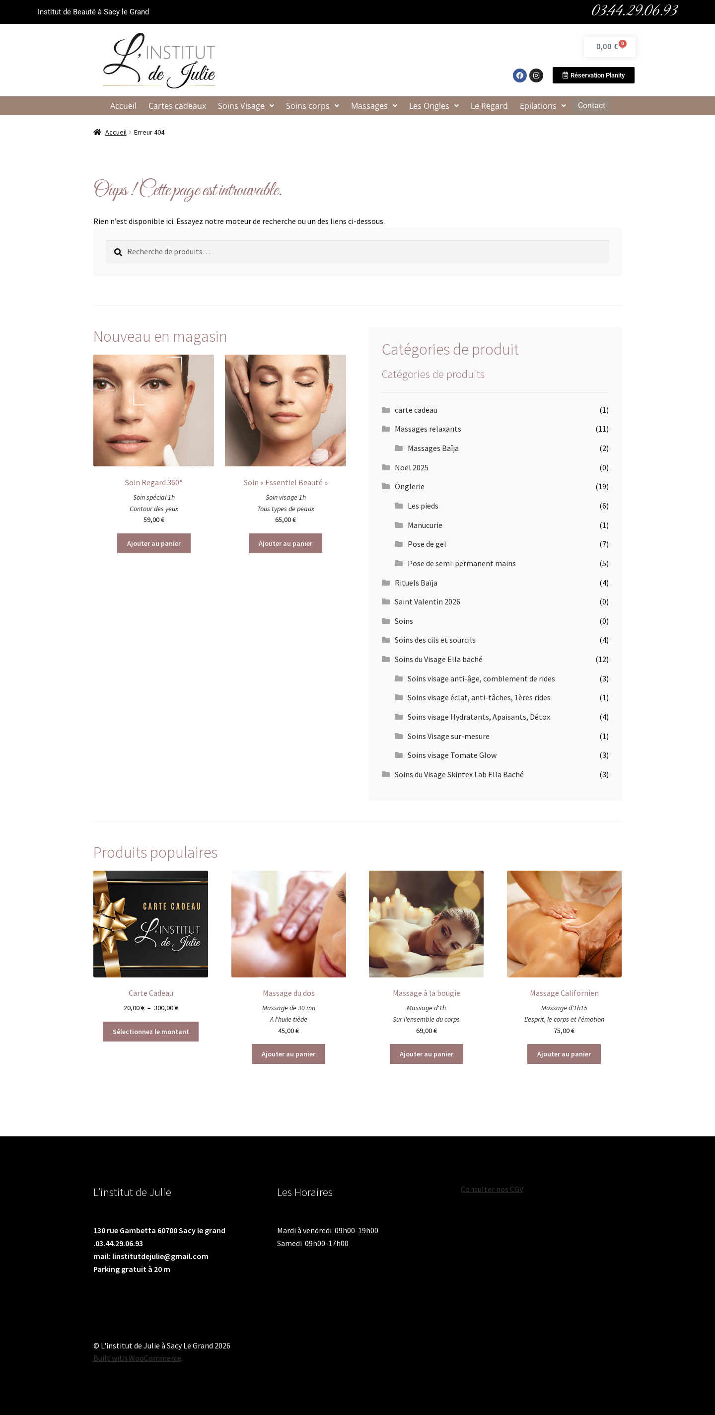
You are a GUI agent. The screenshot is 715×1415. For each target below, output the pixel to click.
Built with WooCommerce (137, 1358)
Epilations (543, 105)
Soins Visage (246, 105)
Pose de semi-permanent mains (462, 563)
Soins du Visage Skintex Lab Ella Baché (459, 774)
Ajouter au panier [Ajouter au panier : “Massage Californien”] (564, 1053)
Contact (591, 105)
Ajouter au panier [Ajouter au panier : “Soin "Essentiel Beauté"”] (285, 543)
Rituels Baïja (416, 583)
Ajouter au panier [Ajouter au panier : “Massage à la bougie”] (426, 1053)
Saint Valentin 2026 (427, 601)
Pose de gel (427, 544)
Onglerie (410, 486)
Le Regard (489, 105)
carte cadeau (416, 410)
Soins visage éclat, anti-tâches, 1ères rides (479, 697)
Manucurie (425, 525)
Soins (404, 621)
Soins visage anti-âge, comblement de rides (481, 678)
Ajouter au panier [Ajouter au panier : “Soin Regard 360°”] (154, 543)
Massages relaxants (428, 429)
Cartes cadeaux (178, 105)
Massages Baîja (433, 448)
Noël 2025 (412, 467)
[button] (247, 105)
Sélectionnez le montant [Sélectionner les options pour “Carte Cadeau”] (151, 1031)
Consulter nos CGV (492, 1189)
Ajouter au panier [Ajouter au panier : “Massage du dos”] (288, 1053)
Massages (375, 105)
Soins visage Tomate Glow (452, 755)
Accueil (124, 105)
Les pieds (423, 506)
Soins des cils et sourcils (435, 640)
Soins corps (313, 105)
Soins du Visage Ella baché (439, 659)
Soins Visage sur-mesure (449, 736)
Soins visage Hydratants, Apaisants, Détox (479, 717)
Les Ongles (434, 105)
